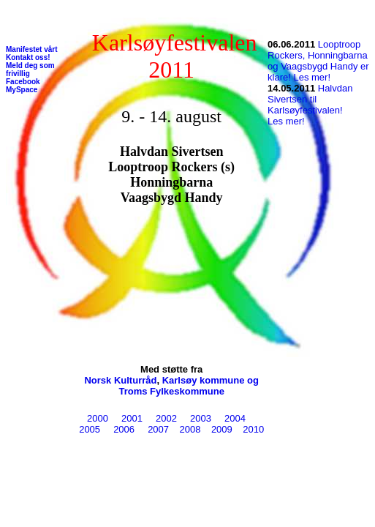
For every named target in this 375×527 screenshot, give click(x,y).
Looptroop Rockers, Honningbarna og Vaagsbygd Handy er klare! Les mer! (318, 61)
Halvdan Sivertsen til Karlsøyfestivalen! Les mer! (310, 105)
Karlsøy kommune (203, 380)
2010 (251, 429)
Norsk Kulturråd (120, 380)
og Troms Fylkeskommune (188, 386)
